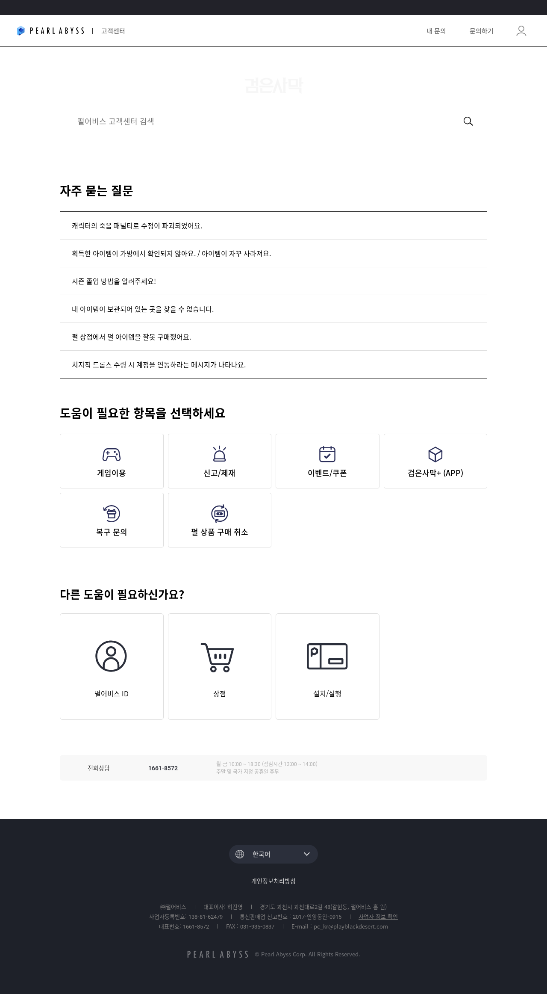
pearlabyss (217, 954)
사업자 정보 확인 (378, 916)
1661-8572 (163, 767)
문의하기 (482, 31)
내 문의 (436, 31)
